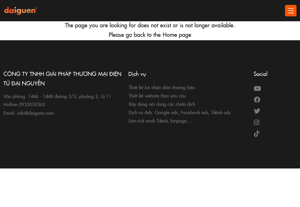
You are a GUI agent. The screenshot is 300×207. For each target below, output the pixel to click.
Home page (177, 34)
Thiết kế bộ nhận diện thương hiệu (162, 87)
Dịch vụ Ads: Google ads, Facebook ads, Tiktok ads (179, 112)
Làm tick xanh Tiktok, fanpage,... (160, 120)
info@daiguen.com (35, 113)
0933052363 (32, 104)
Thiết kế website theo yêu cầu (157, 95)
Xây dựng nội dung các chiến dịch (162, 104)
